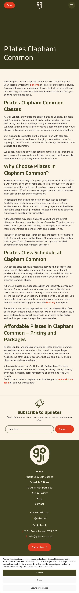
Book (9, 5)
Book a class (39, 547)
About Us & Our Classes (39, 477)
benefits (34, 84)
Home (39, 472)
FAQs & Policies (39, 493)
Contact (39, 504)
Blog (39, 499)
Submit (62, 429)
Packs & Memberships (39, 488)
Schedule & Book (39, 482)
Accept (39, 572)
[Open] (71, 5)
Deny (39, 580)
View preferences (39, 588)
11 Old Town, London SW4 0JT (40, 531)
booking (50, 302)
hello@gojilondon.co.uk (40, 536)
